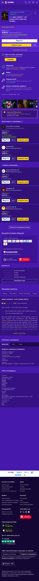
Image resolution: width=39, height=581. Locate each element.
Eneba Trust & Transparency (9, 493)
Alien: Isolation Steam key (23, 114)
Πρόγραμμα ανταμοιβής (25, 491)
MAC (13, 398)
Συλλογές (22, 489)
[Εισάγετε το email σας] (11, 556)
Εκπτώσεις (22, 493)
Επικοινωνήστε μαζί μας (7, 489)
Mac (3, 457)
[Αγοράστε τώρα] (19, 40)
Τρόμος (35, 347)
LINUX (20, 398)
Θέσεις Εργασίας (6, 491)
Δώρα (21, 503)
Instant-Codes (10, 207)
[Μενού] (2, 2)
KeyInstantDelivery (11, 170)
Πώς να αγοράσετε (24, 487)
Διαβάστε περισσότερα (19, 387)
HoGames (9, 146)
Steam (22, 74)
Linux (3, 458)
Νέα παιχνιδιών (23, 501)
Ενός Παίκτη (13, 347)
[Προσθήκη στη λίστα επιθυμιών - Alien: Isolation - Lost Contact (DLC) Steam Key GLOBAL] (35, 14)
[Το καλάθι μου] (33, 2)
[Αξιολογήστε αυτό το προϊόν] (7, 357)
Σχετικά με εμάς (5, 487)
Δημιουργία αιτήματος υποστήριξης (10, 505)
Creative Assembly (7, 374)
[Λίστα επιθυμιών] (29, 2)
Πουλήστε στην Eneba (7, 514)
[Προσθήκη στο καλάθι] (35, 45)
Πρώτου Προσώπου (24, 347)
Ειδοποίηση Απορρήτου (8, 561)
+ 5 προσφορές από (19, 50)
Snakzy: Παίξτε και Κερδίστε (26, 507)
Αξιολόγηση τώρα (19, 334)
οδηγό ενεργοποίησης (17, 75)
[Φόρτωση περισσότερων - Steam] (3, 73)
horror (22, 372)
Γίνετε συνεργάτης (24, 505)
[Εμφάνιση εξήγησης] (20, 148)
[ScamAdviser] (11, 252)
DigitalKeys (9, 188)
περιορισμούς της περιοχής (18, 68)
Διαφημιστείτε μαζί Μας (7, 516)
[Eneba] (9, 2)
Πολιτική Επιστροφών (7, 507)
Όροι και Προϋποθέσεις (21, 577)
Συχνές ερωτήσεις (6, 501)
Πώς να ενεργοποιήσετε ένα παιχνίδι (10, 503)
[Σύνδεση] (37, 2)
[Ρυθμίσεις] (8, 566)
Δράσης (5, 347)
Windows (4, 455)
